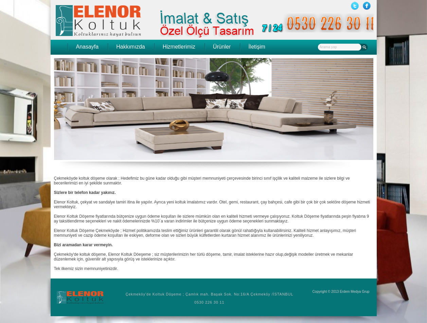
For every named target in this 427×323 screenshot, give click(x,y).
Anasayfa (87, 47)
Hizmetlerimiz (179, 47)
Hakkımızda (130, 47)
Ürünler (222, 47)
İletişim (256, 47)
